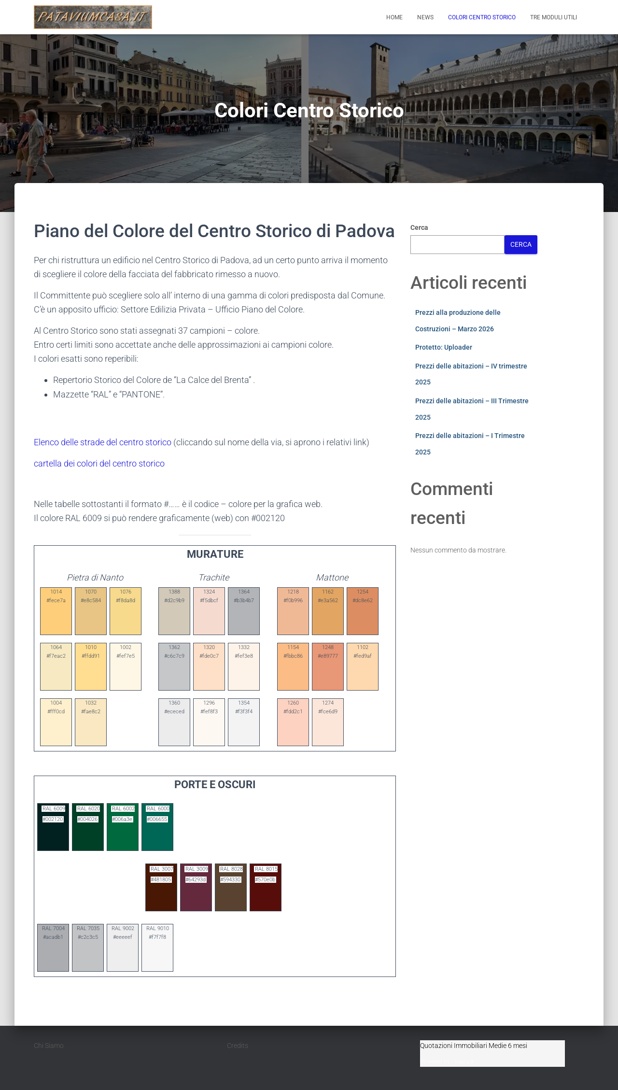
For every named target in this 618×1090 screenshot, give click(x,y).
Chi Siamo (49, 1045)
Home (394, 17)
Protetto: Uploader (443, 347)
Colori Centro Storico (482, 17)
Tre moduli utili (553, 17)
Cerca (419, 227)
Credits (237, 1045)
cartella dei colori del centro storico (99, 463)
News (425, 17)
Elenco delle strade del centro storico (102, 442)
